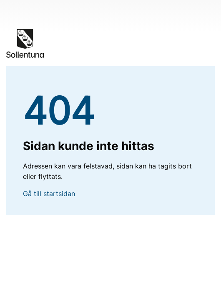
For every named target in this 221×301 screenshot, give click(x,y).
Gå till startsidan (49, 193)
